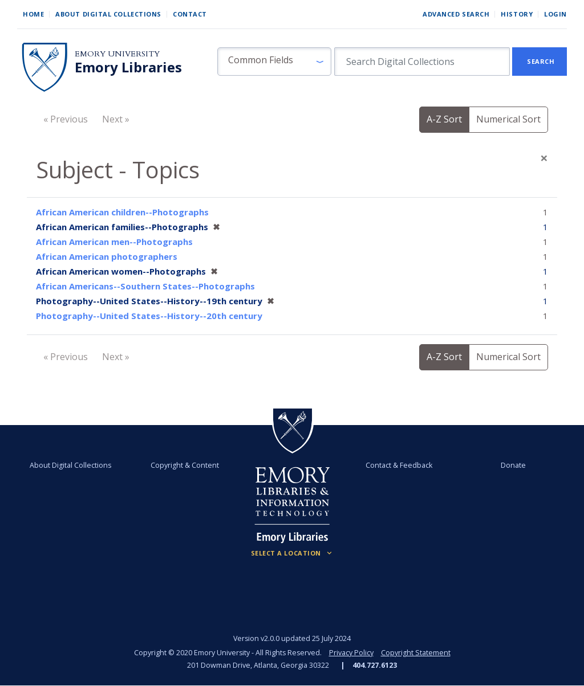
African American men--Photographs (114, 241)
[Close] (544, 158)
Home (33, 14)
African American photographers (106, 256)
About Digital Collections (108, 14)
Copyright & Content (185, 465)
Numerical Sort (508, 119)
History (517, 14)
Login (555, 14)
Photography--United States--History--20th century (149, 315)
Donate (512, 465)
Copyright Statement (416, 653)
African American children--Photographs (122, 212)
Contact (190, 14)
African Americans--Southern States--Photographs (145, 286)
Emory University (117, 53)
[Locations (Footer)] (292, 553)
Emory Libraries (128, 67)
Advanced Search (456, 14)
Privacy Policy (351, 653)
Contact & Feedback (399, 465)
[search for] (422, 61)
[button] (274, 61)
